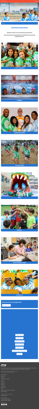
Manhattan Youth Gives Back (8, 390)
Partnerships (4, 391)
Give (2, 388)
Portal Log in (19, 338)
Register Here (19, 334)
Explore (36, 1)
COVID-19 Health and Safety (19, 350)
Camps (2, 377)
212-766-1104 (4, 395)
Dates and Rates (19, 341)
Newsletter (3, 387)
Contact (3, 385)
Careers (3, 384)
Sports (2, 381)
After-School (4, 374)
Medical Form (19, 347)
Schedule (3, 1)
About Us (3, 383)
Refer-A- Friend (19, 344)
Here (23, 36)
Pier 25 (2, 380)
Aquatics (3, 376)
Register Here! (6, 305)
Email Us (19, 354)
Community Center (5, 378)
